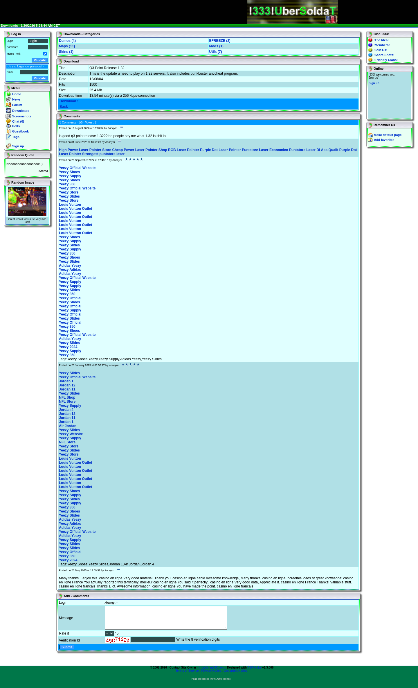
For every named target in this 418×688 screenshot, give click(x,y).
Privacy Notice (211, 675)
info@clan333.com (211, 671)
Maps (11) (67, 46)
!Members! (382, 45)
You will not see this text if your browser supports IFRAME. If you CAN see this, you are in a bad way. (389, 95)
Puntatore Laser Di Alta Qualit (313, 150)
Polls (16, 126)
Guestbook (20, 131)
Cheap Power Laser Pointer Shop (139, 150)
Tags (15, 137)
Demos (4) (67, 41)
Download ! (69, 101)
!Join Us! (380, 50)
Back (64, 107)
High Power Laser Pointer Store (85, 150)
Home (16, 94)
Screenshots (21, 116)
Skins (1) (66, 52)
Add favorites (384, 139)
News (16, 99)
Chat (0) (18, 121)
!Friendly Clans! (386, 60)
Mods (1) (216, 46)
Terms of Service (187, 675)
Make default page (387, 135)
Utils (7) (215, 52)
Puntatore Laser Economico (265, 150)
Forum (17, 105)
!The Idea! (381, 40)
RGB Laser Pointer (183, 150)
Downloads (20, 110)
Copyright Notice (235, 675)
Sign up (18, 146)
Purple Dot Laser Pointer (220, 150)
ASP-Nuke (254, 671)
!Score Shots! (384, 55)
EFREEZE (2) (219, 41)
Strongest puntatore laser (103, 154)
